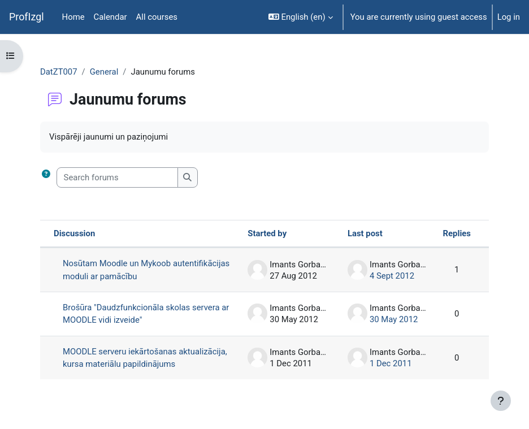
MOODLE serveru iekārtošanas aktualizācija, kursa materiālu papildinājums (145, 357)
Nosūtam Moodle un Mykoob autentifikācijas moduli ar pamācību (146, 269)
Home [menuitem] (73, 17)
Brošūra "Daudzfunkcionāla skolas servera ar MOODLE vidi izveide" (146, 313)
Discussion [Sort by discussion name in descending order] (74, 233)
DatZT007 (58, 72)
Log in (508, 17)
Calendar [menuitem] (110, 17)
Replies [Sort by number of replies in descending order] (457, 233)
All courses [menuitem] (156, 17)
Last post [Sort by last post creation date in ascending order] (365, 233)
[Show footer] (501, 401)
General (104, 72)
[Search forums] (117, 177)
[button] (300, 17)
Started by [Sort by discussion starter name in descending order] (267, 233)
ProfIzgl (26, 17)
